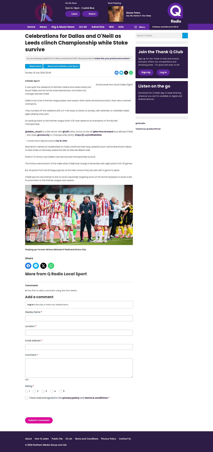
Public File (57, 438)
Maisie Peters (133, 12)
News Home (35, 66)
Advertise (98, 27)
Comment (31, 355)
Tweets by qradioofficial (147, 129)
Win (111, 27)
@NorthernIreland (103, 131)
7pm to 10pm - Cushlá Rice (79, 8)
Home (31, 27)
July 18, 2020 (61, 140)
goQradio (140, 123)
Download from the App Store (149, 107)
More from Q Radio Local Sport (63, 66)
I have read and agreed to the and (69, 397)
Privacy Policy (108, 438)
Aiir (65, 444)
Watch (90, 14)
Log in (30, 304)
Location (30, 326)
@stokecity (43, 135)
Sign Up (145, 72)
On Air (83, 27)
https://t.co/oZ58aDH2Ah (88, 135)
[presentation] (46, 408)
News (43, 27)
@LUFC (66, 131)
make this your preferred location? (112, 58)
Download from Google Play (172, 107)
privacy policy (71, 397)
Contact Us (125, 438)
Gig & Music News (63, 27)
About (28, 438)
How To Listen (42, 438)
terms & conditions (96, 397)
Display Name (33, 312)
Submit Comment (39, 420)
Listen (73, 14)
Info (121, 27)
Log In (163, 72)
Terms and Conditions (86, 438)
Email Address (33, 340)
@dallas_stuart (33, 131)
